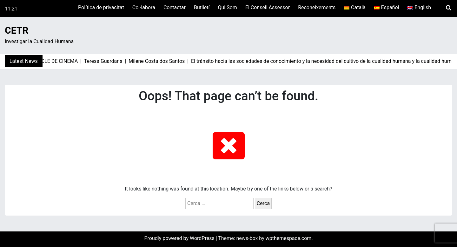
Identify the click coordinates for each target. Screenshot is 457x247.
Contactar (174, 7)
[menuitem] (354, 7)
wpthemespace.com (289, 238)
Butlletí (201, 7)
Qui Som (227, 7)
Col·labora (143, 7)
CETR (17, 30)
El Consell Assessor (267, 7)
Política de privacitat (101, 7)
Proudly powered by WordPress (179, 238)
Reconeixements (316, 7)
